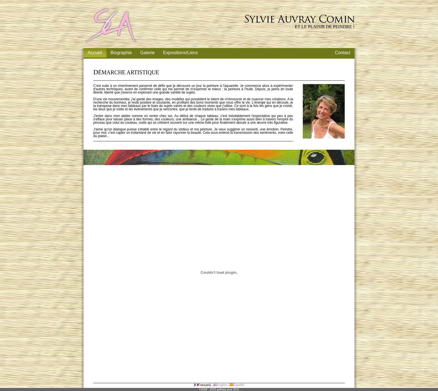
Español (237, 385)
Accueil (95, 52)
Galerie (147, 52)
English (220, 385)
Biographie (121, 52)
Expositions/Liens (180, 52)
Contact (342, 52)
